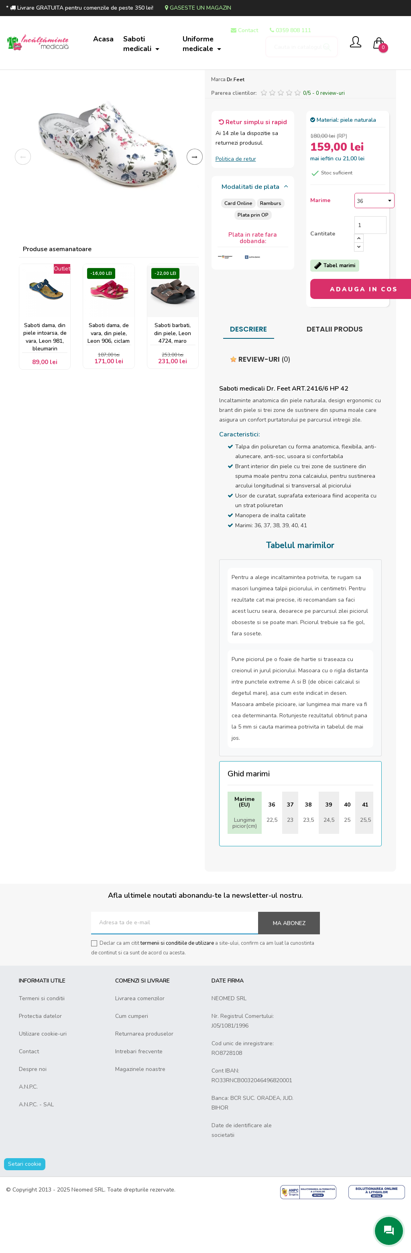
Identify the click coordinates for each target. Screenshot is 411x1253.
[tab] (253, 234)
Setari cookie (24, 1211)
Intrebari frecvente (139, 1098)
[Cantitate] (370, 272)
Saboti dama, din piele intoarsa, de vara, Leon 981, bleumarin (44, 385)
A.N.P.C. (28, 1134)
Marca (218, 126)
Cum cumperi (131, 1063)
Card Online (238, 250)
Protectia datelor (40, 1063)
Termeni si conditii (42, 1045)
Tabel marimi (334, 312)
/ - (324, 140)
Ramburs (270, 250)
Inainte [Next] (195, 204)
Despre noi (33, 1116)
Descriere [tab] (248, 376)
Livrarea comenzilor (140, 1045)
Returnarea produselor (144, 1081)
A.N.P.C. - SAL (36, 1151)
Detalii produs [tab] (335, 376)
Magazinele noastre (140, 1116)
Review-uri (260, 406)
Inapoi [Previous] (23, 204)
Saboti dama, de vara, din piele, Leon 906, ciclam (108, 381)
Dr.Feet (235, 126)
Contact (29, 1098)
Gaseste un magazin (198, 8)
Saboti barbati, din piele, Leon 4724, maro (172, 381)
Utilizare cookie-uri (43, 1081)
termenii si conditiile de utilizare (177, 990)
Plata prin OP (252, 261)
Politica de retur (236, 206)
